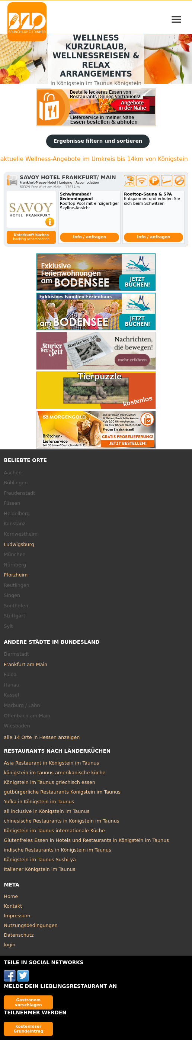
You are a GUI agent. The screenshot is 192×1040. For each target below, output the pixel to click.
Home (11, 896)
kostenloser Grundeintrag (28, 1028)
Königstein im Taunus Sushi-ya (40, 859)
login (9, 944)
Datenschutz (18, 935)
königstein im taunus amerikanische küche (54, 772)
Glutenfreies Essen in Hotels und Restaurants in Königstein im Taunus (86, 840)
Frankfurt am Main (25, 664)
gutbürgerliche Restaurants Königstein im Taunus (62, 792)
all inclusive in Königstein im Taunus (46, 811)
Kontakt (13, 906)
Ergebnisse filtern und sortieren (98, 141)
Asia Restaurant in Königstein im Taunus (51, 763)
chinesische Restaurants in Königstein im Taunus (61, 821)
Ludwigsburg (19, 544)
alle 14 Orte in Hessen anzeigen (42, 737)
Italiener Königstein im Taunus (39, 869)
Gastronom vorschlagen (28, 1002)
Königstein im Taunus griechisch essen (49, 782)
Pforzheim (16, 575)
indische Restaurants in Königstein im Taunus (57, 850)
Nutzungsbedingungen (31, 925)
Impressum (17, 915)
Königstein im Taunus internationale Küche (54, 830)
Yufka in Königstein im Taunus (39, 801)
